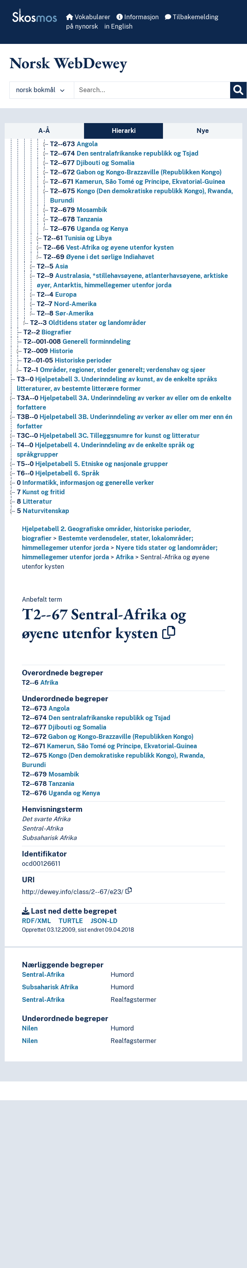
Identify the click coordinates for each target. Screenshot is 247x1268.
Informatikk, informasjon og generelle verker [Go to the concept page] (85, 482)
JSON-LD (104, 921)
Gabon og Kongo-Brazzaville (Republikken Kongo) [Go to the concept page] (136, 172)
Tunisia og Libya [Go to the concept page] (77, 238)
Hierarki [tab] (124, 130)
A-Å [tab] (44, 130)
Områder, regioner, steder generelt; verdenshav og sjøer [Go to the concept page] (114, 370)
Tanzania (48, 783)
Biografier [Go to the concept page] (47, 332)
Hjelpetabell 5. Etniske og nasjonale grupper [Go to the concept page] (92, 464)
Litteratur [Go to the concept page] (34, 501)
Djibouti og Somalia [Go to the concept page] (92, 163)
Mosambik (50, 774)
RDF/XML (36, 921)
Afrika (125, 557)
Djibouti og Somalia (64, 727)
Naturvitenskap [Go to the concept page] (43, 511)
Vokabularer (88, 17)
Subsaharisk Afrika (50, 987)
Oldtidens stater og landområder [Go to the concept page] (88, 323)
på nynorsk (82, 26)
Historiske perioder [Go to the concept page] (67, 360)
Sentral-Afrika (43, 974)
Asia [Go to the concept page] (52, 266)
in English (118, 26)
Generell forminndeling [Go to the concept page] (77, 341)
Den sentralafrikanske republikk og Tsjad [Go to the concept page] (124, 153)
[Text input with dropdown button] (152, 90)
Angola (46, 708)
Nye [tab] (203, 130)
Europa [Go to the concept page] (57, 294)
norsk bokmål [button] (40, 90)
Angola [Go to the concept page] (74, 144)
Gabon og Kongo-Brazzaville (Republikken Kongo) (107, 736)
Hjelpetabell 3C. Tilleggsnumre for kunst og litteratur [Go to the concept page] (108, 435)
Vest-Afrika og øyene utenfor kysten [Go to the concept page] (108, 247)
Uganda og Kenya (61, 793)
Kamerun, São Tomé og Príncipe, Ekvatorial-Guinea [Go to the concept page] (137, 181)
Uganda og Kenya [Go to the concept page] (89, 228)
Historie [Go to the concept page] (48, 351)
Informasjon (137, 17)
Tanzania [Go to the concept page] (76, 219)
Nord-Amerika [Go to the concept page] (67, 304)
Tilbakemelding (191, 17)
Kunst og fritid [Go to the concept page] (41, 492)
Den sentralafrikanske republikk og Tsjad (96, 718)
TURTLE (71, 921)
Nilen (30, 1028)
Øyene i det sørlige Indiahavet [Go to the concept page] (98, 257)
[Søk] (238, 90)
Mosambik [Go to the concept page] (78, 210)
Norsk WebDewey (68, 63)
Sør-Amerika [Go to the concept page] (65, 313)
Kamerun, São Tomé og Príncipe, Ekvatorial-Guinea (109, 746)
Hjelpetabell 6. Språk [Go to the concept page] (58, 473)
